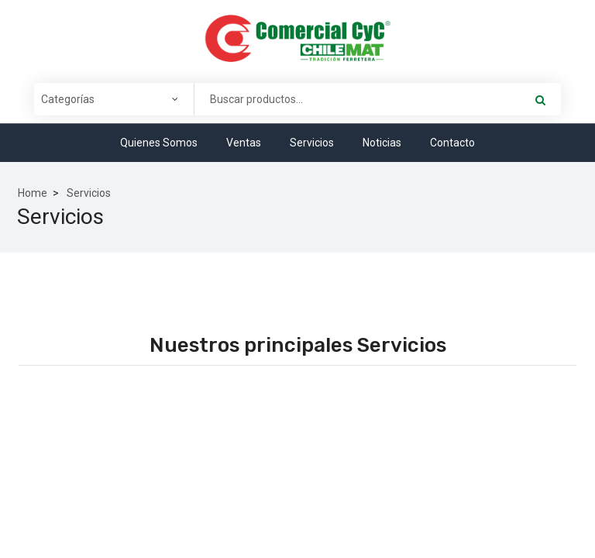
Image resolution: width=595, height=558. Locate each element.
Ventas (243, 142)
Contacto (452, 142)
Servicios (312, 142)
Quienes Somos (159, 142)
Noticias (382, 142)
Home (32, 193)
